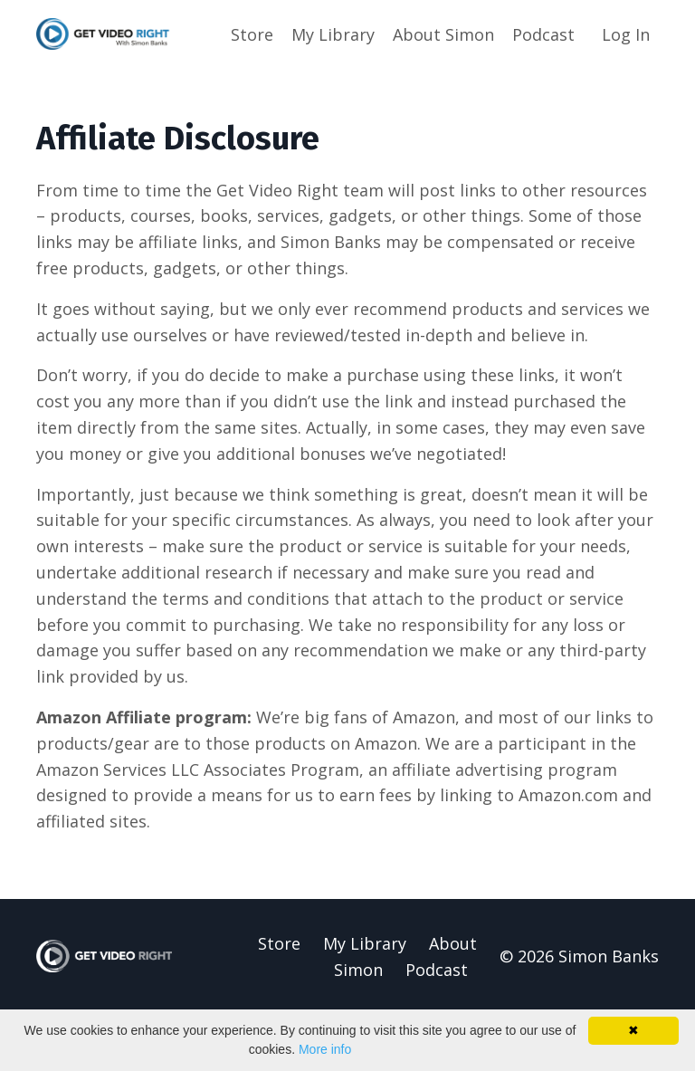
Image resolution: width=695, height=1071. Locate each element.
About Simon (443, 34)
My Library (333, 34)
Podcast (543, 34)
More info (325, 1049)
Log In (626, 34)
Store (252, 34)
